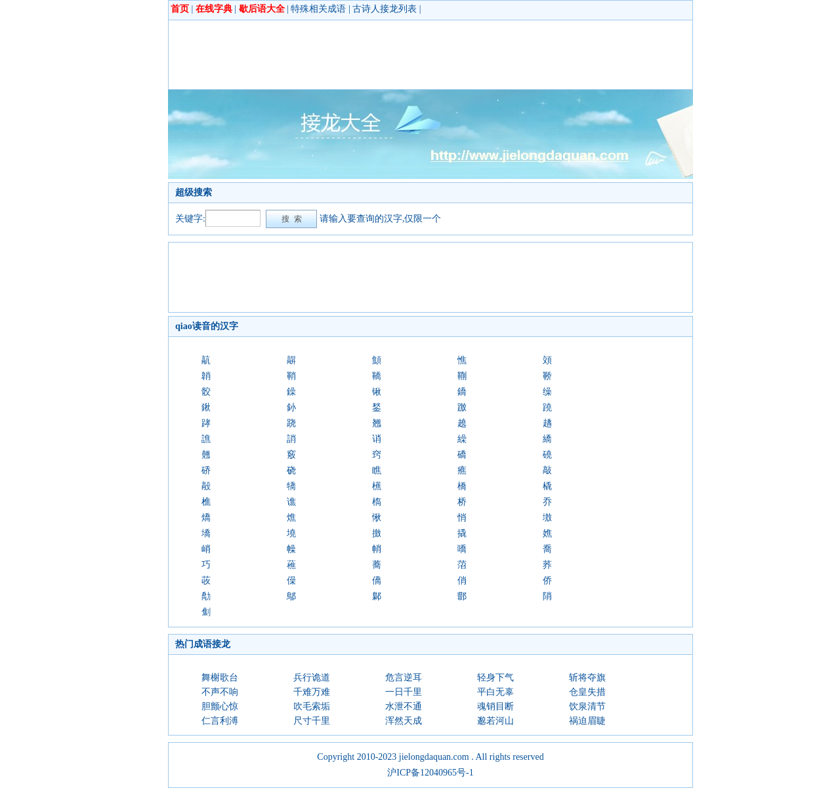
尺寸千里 (311, 721)
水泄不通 (403, 706)
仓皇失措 (587, 692)
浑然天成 (403, 721)
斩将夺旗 (587, 677)
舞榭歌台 (219, 677)
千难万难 (311, 692)
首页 (180, 9)
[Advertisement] (414, 54)
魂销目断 (495, 706)
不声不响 (219, 692)
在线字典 (214, 9)
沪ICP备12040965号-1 (430, 773)
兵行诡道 (311, 677)
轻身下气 (495, 677)
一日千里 (403, 692)
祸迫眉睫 (587, 721)
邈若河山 (495, 721)
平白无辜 (495, 692)
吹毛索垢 (311, 706)
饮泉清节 (587, 706)
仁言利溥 (219, 721)
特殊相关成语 (318, 9)
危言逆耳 (403, 677)
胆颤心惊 (219, 706)
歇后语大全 (262, 9)
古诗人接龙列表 (384, 9)
